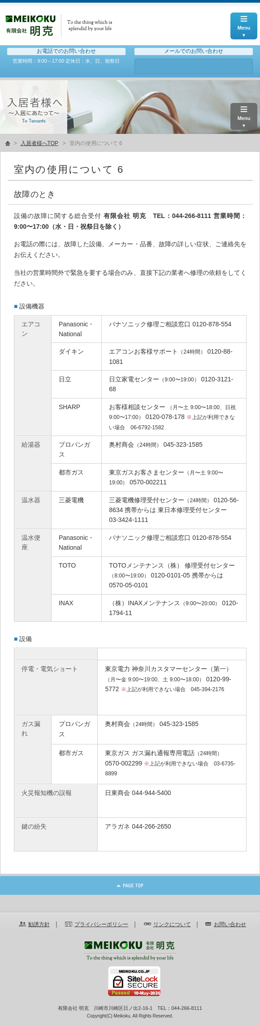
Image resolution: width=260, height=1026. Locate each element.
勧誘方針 (39, 924)
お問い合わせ (193, 66)
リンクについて (172, 924)
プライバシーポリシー (101, 924)
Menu (243, 21)
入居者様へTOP (39, 143)
